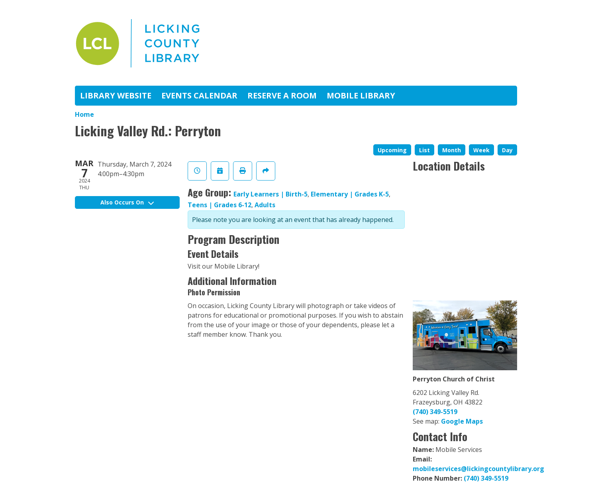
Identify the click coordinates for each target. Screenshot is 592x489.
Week (481, 150)
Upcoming (392, 150)
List (424, 150)
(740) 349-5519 (435, 411)
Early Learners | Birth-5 (270, 194)
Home (84, 114)
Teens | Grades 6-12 (219, 204)
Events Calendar (199, 95)
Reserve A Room (282, 95)
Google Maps (462, 421)
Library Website (115, 95)
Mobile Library (361, 95)
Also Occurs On (127, 202)
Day (507, 150)
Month (451, 150)
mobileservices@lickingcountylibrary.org (478, 468)
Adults (265, 204)
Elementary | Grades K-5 (350, 194)
